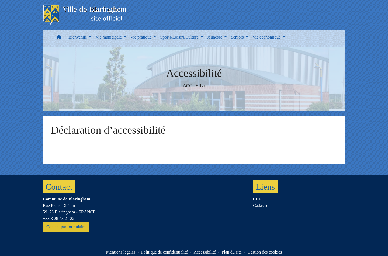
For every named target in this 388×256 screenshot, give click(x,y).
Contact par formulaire (66, 226)
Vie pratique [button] (141, 37)
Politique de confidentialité (164, 252)
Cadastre (260, 205)
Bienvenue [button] (78, 37)
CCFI (258, 199)
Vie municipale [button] (109, 37)
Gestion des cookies (264, 252)
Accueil (193, 85)
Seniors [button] (238, 37)
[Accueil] (85, 15)
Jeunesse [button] (215, 37)
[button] (58, 38)
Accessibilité (204, 252)
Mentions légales (121, 252)
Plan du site (231, 252)
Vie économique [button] (267, 37)
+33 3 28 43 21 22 (58, 218)
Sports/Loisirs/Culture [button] (179, 37)
